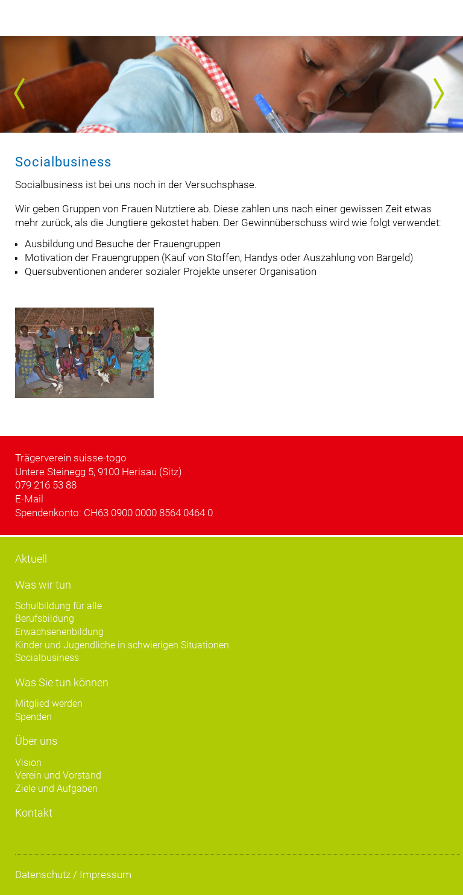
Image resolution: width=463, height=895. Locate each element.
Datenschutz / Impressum (73, 874)
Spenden (33, 717)
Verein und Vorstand (58, 775)
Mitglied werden (49, 703)
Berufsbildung (44, 618)
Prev (24, 93)
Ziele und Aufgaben (56, 788)
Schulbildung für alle (58, 606)
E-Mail (29, 499)
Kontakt (33, 812)
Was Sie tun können (62, 682)
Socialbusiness (47, 657)
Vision (28, 762)
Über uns (36, 741)
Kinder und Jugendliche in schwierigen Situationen (122, 645)
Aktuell (31, 558)
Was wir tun (43, 584)
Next (439, 93)
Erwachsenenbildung (59, 631)
